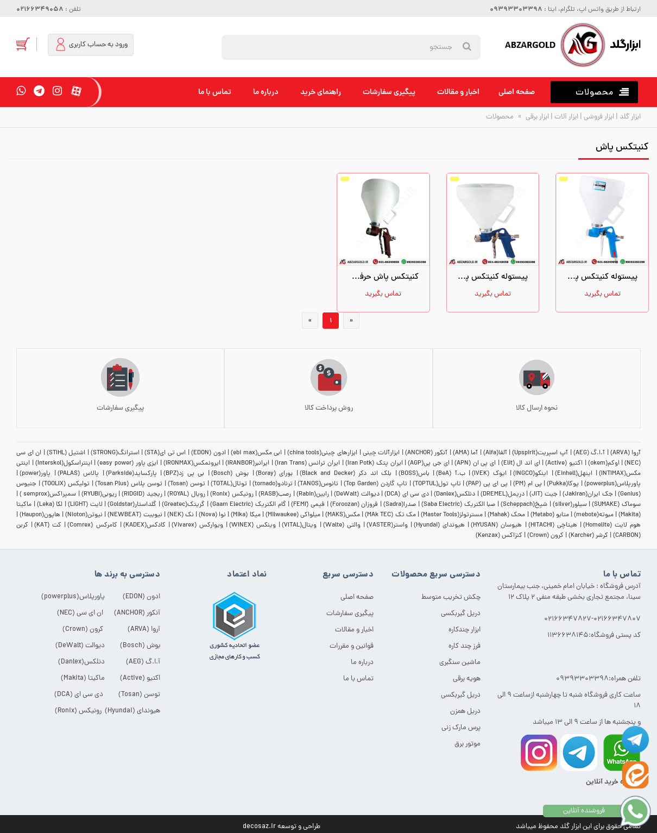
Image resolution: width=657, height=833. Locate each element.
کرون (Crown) (545, 536)
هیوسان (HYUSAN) (496, 525)
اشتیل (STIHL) (66, 453)
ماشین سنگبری (460, 662)
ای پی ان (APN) (475, 463)
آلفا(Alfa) (495, 453)
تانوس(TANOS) (318, 484)
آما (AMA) (465, 453)
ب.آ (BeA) (450, 474)
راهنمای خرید (320, 92)
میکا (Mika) (245, 515)
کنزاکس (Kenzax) (499, 536)
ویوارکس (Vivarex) (197, 525)
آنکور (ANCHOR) (426, 453)
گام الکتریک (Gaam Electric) (248, 505)
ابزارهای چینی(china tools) (322, 453)
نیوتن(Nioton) (84, 515)
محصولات (500, 117)
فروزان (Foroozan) (354, 505)
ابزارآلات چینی (381, 453)
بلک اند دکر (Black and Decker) (346, 474)
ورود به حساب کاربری (91, 44)
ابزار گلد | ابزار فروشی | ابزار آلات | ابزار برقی (582, 117)
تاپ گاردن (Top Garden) (375, 484)
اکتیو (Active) (564, 463)
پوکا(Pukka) (563, 484)
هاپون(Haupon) (40, 515)
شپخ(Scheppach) (524, 505)
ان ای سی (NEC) (80, 613)
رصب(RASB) (274, 494)
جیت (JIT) (543, 494)
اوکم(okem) (604, 463)
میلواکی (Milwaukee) (293, 515)
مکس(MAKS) (342, 515)
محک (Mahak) (506, 515)
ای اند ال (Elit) (520, 463)
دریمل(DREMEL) (503, 494)
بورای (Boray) (274, 474)
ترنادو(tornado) (272, 484)
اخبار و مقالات (458, 92)
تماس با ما (214, 92)
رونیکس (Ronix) (231, 494)
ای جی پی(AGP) (428, 463)
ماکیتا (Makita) (83, 678)
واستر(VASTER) (387, 525)
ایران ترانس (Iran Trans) (307, 463)
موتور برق (467, 744)
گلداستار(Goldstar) (132, 505)
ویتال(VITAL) (299, 525)
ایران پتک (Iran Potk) (374, 463)
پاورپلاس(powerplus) (612, 484)
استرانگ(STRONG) (115, 453)
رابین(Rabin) (312, 494)
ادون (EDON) (208, 453)
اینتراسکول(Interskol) (63, 463)
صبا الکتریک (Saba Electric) (458, 505)
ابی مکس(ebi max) (256, 453)
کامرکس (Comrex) (92, 525)
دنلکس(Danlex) (454, 494)
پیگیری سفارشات (389, 92)
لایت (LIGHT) (85, 505)
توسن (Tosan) (186, 484)
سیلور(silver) (570, 505)
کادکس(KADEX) (144, 525)
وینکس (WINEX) (252, 525)
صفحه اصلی (516, 92)
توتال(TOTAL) (229, 484)
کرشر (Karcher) (588, 536)
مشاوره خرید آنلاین (613, 782)
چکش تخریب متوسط (451, 597)
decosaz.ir (259, 827)
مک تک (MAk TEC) (390, 515)
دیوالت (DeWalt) (356, 494)
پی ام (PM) (527, 484)
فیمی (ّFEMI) (308, 505)
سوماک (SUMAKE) (616, 505)
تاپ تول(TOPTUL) (437, 484)
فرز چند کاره (464, 646)
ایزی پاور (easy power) (127, 463)
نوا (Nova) (212, 515)
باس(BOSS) (414, 474)
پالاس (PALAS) (78, 474)
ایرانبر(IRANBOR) (247, 463)
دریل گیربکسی (461, 614)
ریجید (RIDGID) (142, 494)
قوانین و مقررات (352, 646)
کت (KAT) (47, 525)
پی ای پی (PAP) (487, 484)
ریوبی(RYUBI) (99, 494)
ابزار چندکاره (464, 630)
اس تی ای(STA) (165, 453)
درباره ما (266, 92)
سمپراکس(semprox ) (48, 494)
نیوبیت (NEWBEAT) (135, 515)
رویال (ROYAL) (186, 494)
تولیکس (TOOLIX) (66, 484)
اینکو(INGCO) (530, 474)
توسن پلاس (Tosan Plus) (129, 484)
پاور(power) (35, 474)
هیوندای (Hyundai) (439, 525)
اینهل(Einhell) (573, 474)
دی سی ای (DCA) (406, 494)
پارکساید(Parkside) (131, 474)
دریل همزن (465, 711)
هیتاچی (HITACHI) (552, 525)
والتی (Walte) (342, 525)
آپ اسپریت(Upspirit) (540, 453)
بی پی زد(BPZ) (183, 474)
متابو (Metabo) (549, 515)
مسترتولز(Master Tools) (452, 515)
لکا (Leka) (50, 505)
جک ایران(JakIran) (587, 494)
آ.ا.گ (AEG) (589, 453)
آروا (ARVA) (625, 453)
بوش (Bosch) (230, 474)
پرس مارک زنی (461, 728)
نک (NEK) (180, 515)
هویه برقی (467, 679)
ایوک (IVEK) (489, 474)
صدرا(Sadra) (399, 505)
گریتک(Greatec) (183, 505)
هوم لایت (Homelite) (612, 525)
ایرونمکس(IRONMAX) (191, 463)
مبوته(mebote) (594, 515)
